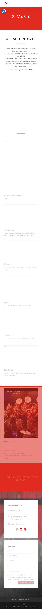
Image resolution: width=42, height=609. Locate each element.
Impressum (14, 599)
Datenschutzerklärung (24, 599)
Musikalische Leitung (13, 195)
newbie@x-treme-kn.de (12, 61)
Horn (6, 302)
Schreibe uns (26, 582)
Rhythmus (8, 370)
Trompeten (9, 230)
